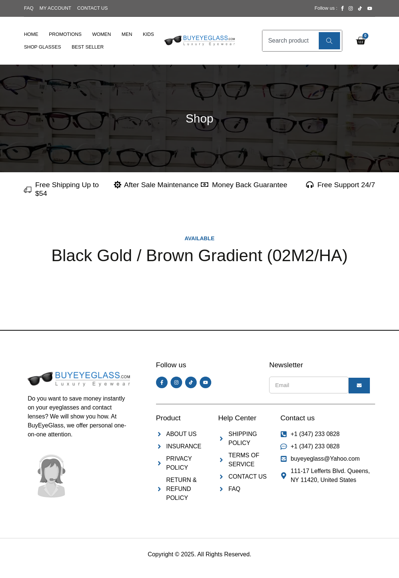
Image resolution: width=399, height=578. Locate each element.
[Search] (329, 40)
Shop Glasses (42, 47)
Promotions (65, 34)
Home (31, 34)
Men (127, 34)
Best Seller (88, 47)
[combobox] (289, 40)
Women (101, 34)
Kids (148, 34)
